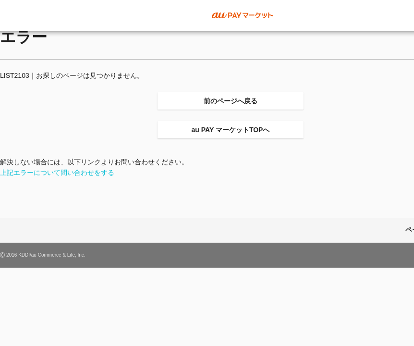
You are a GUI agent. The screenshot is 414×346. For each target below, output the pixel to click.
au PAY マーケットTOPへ (231, 130)
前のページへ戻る (230, 101)
